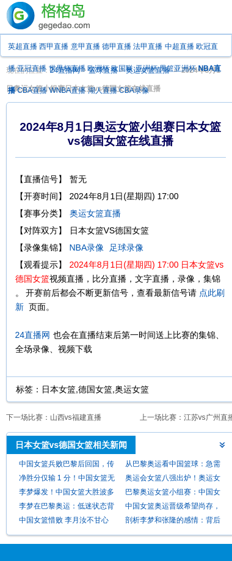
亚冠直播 (31, 68)
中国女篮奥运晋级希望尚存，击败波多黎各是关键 (172, 507)
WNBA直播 (67, 90)
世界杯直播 (67, 68)
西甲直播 (53, 46)
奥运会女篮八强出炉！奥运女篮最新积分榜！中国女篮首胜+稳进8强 (172, 479)
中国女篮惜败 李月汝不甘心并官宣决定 (64, 521)
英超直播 (22, 46)
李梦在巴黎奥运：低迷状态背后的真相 (66, 507)
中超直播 (179, 46)
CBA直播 (32, 90)
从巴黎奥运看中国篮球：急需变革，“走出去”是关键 (172, 465)
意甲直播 (85, 46)
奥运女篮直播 (95, 213)
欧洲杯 (98, 68)
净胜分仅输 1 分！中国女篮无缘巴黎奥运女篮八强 (67, 479)
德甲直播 (116, 46)
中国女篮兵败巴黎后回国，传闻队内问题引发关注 (66, 465)
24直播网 (33, 335)
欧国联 (122, 68)
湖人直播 (102, 90)
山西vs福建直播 (75, 417)
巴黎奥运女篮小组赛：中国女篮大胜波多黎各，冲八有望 (172, 493)
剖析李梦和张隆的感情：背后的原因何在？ (172, 521)
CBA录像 (134, 90)
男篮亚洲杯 (177, 68)
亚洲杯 (147, 68)
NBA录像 (87, 247)
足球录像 (126, 247)
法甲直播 (147, 46)
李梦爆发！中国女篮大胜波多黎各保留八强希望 (66, 493)
